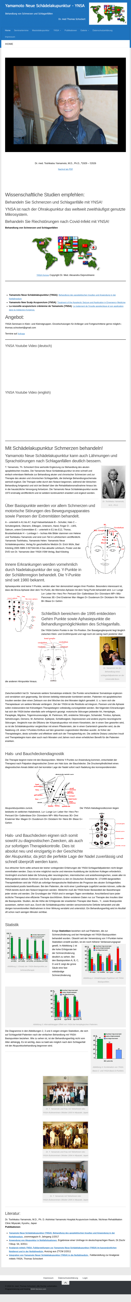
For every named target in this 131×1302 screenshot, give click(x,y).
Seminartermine (21, 30)
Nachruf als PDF (65, 169)
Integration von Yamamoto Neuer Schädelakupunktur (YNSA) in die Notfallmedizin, (54, 1258)
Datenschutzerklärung (103, 30)
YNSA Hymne (43, 275)
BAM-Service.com (38, 1293)
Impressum (10, 37)
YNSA (56, 30)
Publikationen (71, 30)
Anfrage (22, 337)
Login (85, 1282)
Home (7, 30)
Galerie (83, 30)
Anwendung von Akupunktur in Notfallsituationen (36, 1244)
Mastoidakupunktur (41, 30)
